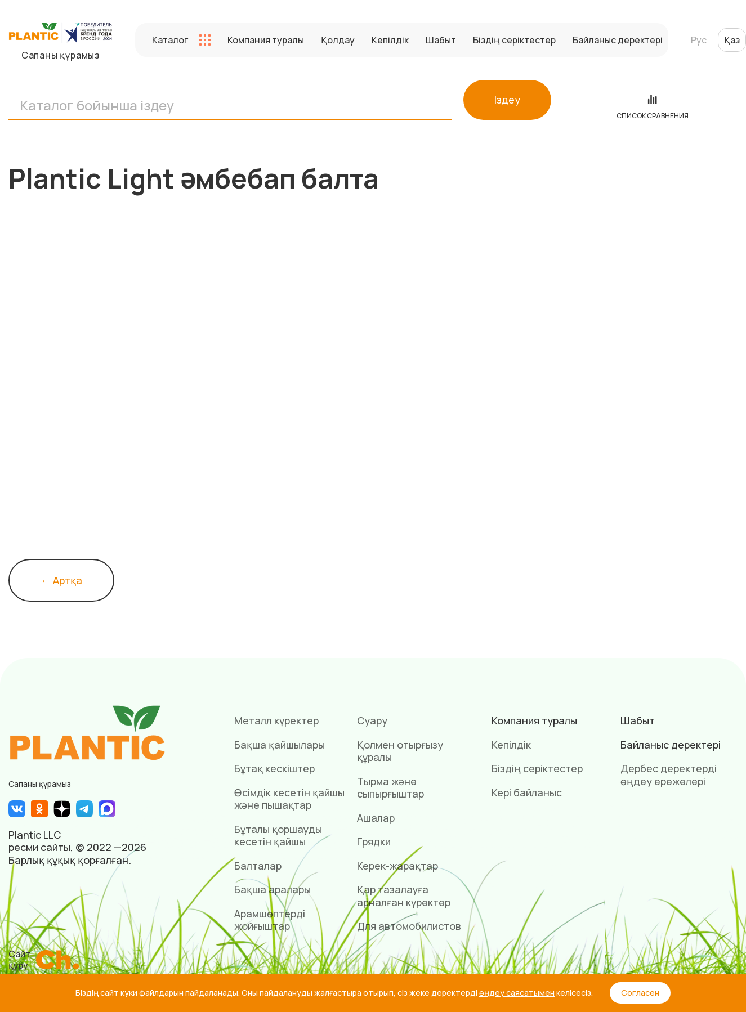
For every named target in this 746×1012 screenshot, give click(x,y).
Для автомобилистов (409, 926)
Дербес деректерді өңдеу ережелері (668, 775)
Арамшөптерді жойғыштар (269, 920)
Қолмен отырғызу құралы (400, 751)
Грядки (374, 841)
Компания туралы (265, 40)
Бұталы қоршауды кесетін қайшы (278, 835)
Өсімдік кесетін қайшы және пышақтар (289, 799)
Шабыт (441, 40)
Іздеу (507, 99)
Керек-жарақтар (397, 865)
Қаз (732, 40)
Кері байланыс (527, 792)
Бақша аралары (272, 889)
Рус (699, 40)
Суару (372, 720)
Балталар (258, 865)
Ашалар (376, 818)
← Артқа (61, 580)
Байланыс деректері (618, 40)
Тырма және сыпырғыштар (390, 787)
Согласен (640, 992)
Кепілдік (390, 40)
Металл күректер (276, 720)
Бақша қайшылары (279, 744)
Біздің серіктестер (514, 40)
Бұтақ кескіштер (274, 768)
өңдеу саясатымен (517, 992)
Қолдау (338, 40)
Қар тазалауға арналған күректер (403, 896)
